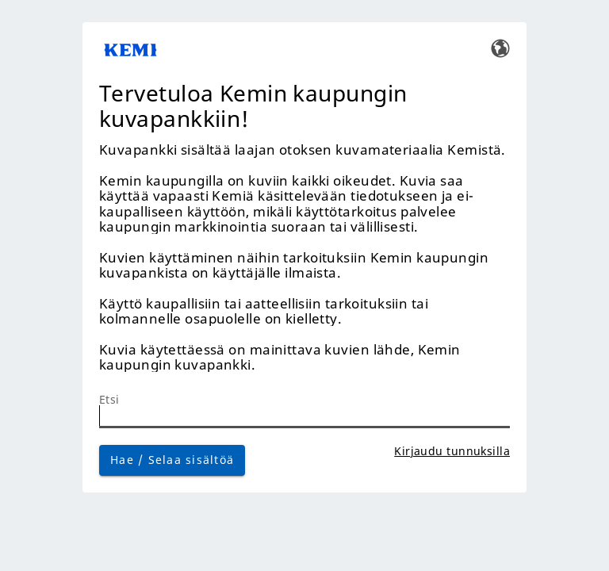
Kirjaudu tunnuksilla (452, 450)
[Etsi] (304, 416)
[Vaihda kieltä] (500, 47)
